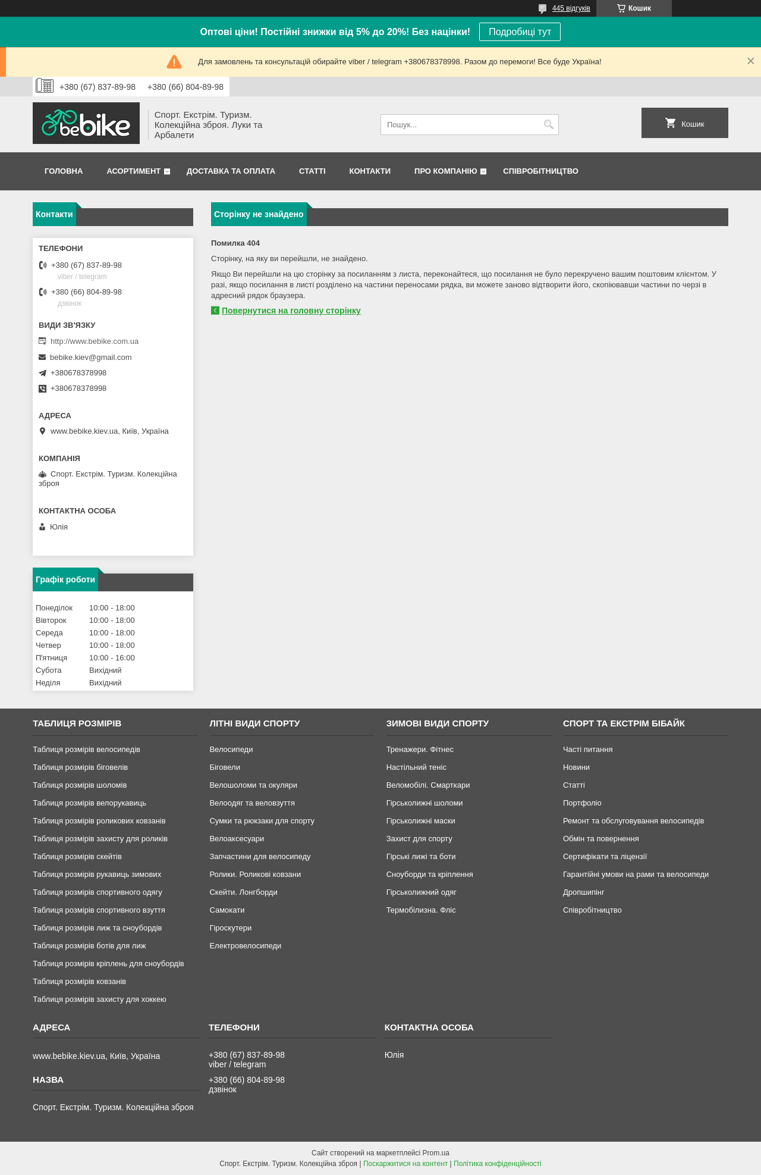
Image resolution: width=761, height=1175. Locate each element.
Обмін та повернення (601, 838)
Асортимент (133, 171)
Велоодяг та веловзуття (252, 802)
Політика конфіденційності (498, 1164)
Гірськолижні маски (420, 820)
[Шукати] (548, 124)
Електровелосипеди (245, 945)
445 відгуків (571, 8)
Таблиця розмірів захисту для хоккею (99, 999)
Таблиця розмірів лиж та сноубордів (97, 927)
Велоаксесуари (236, 838)
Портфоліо (582, 802)
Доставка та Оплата (231, 171)
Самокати (226, 909)
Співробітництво (540, 171)
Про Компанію (445, 171)
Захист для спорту (419, 838)
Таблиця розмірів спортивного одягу (97, 892)
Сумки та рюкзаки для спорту (262, 820)
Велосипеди (231, 749)
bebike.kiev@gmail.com (90, 357)
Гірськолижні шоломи (424, 802)
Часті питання (588, 749)
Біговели (224, 767)
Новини (576, 767)
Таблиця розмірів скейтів (77, 856)
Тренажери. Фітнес (420, 749)
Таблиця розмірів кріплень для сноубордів (108, 963)
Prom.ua (436, 1153)
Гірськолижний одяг (421, 892)
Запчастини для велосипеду (259, 856)
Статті (312, 171)
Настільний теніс (416, 767)
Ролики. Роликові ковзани (255, 874)
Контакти (370, 171)
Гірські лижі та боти (421, 856)
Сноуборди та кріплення (429, 874)
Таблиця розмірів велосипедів (86, 749)
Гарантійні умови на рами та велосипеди (636, 874)
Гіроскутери (230, 927)
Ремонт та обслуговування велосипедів (633, 820)
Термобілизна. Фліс (421, 909)
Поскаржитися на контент (405, 1164)
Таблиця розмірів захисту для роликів (100, 838)
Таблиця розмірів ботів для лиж (89, 945)
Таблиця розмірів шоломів (80, 785)
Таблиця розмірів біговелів (80, 767)
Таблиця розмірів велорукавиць (89, 802)
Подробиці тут (520, 32)
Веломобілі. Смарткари (428, 785)
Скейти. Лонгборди (243, 892)
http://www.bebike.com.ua (95, 341)
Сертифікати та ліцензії (605, 856)
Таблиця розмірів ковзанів (79, 981)
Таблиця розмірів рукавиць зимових (97, 874)
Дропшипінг (584, 892)
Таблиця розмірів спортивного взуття (99, 909)
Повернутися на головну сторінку (291, 310)
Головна (64, 171)
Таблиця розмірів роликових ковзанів (99, 820)
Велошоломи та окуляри (253, 785)
